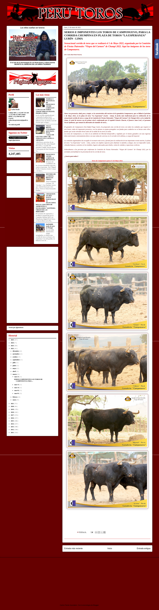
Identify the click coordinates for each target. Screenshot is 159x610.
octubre (15, 357)
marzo (15, 374)
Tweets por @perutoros (16, 327)
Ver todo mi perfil (14, 124)
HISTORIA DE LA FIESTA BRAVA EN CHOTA (51, 176)
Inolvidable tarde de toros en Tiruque (50, 226)
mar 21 (16, 377)
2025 (12, 340)
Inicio (109, 548)
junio (14, 365)
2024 (12, 343)
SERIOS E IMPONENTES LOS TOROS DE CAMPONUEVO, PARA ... (28, 380)
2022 (12, 348)
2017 (12, 415)
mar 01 (16, 393)
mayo (14, 368)
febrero (15, 397)
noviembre (16, 354)
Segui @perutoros (14, 140)
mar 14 (16, 387)
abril (14, 371)
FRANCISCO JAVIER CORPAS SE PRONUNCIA (50, 157)
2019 (12, 409)
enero (14, 400)
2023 (12, 346)
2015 (12, 421)
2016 (12, 418)
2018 (12, 412)
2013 (12, 427)
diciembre (16, 351)
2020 (12, 406)
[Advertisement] (27, 578)
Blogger (96, 605)
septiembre (16, 360)
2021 (12, 403)
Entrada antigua (143, 548)
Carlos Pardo (15, 109)
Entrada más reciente (73, 548)
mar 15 (16, 385)
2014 (12, 424)
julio (14, 362)
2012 (12, 429)
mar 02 (16, 390)
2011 (12, 432)
